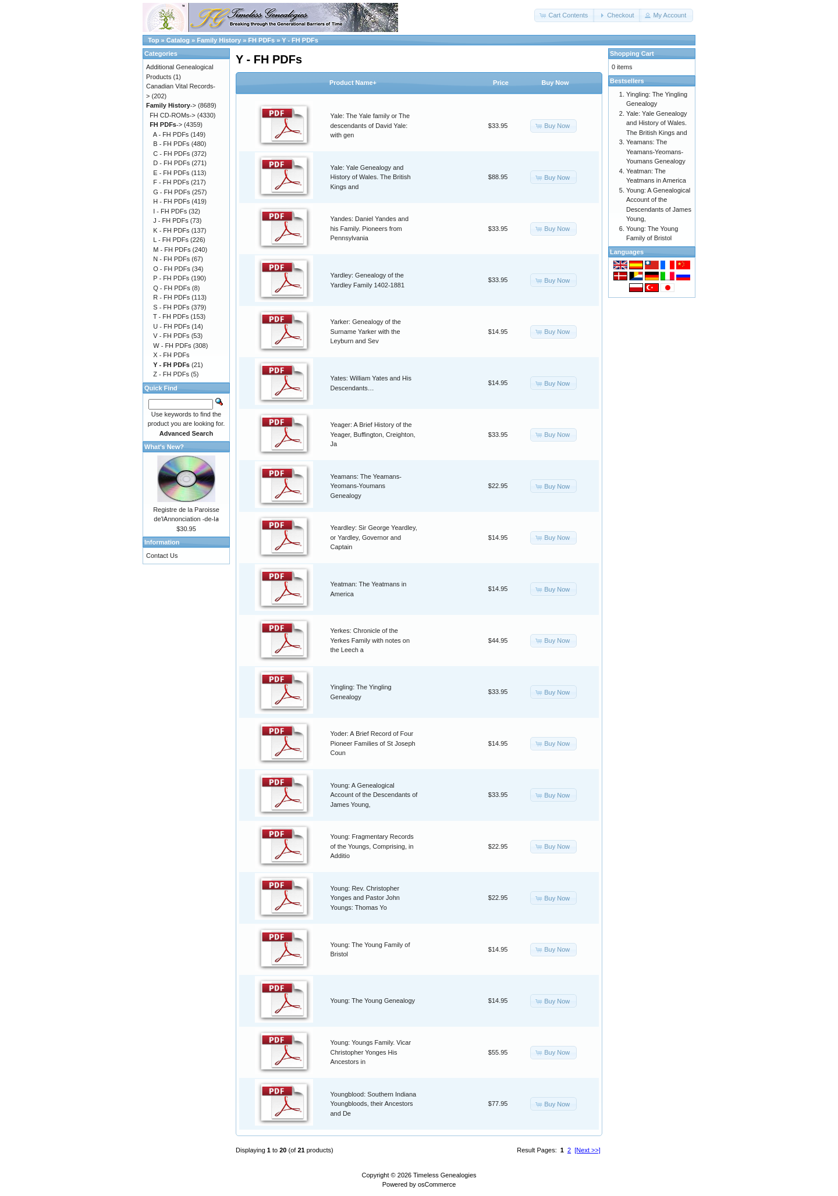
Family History (219, 40)
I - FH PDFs (170, 211)
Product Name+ (353, 82)
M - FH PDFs (171, 249)
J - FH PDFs (171, 220)
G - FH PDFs (171, 191)
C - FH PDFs (171, 153)
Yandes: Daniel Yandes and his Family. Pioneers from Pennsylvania (370, 228)
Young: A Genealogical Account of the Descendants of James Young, (374, 795)
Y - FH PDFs (300, 40)
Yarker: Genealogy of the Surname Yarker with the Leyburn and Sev (366, 331)
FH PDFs (261, 40)
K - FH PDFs (171, 230)
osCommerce (437, 1184)
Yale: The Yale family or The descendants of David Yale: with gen (370, 125)
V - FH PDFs (171, 335)
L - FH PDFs (171, 239)
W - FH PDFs (172, 345)
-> (171, 105)
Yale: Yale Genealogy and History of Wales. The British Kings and (371, 177)
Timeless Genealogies (444, 1175)
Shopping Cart (632, 53)
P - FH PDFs (171, 278)
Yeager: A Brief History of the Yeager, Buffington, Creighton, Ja (373, 434)
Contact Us (161, 555)
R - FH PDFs (171, 297)
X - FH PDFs (171, 354)
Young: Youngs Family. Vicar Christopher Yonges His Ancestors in (371, 1052)
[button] (564, 15)
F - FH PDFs (171, 182)
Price (501, 82)
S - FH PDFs (171, 307)
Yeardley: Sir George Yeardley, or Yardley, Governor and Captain (374, 537)
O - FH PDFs (171, 268)
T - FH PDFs (171, 316)
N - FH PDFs (171, 258)
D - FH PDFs (171, 162)
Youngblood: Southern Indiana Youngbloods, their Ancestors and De (374, 1104)
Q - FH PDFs (171, 287)
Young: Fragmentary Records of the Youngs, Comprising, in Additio (372, 846)
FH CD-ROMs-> (173, 115)
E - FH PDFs (171, 172)
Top (153, 40)
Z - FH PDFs (171, 374)
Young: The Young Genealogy (373, 1000)
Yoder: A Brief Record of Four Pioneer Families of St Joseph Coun (373, 743)
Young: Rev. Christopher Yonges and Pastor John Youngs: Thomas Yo (365, 898)
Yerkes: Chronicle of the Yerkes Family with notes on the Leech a (370, 640)
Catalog (178, 40)
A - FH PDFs (171, 134)
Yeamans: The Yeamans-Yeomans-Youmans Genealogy (366, 486)
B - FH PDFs (171, 143)
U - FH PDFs (171, 326)
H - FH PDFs (171, 201)
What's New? (164, 446)
